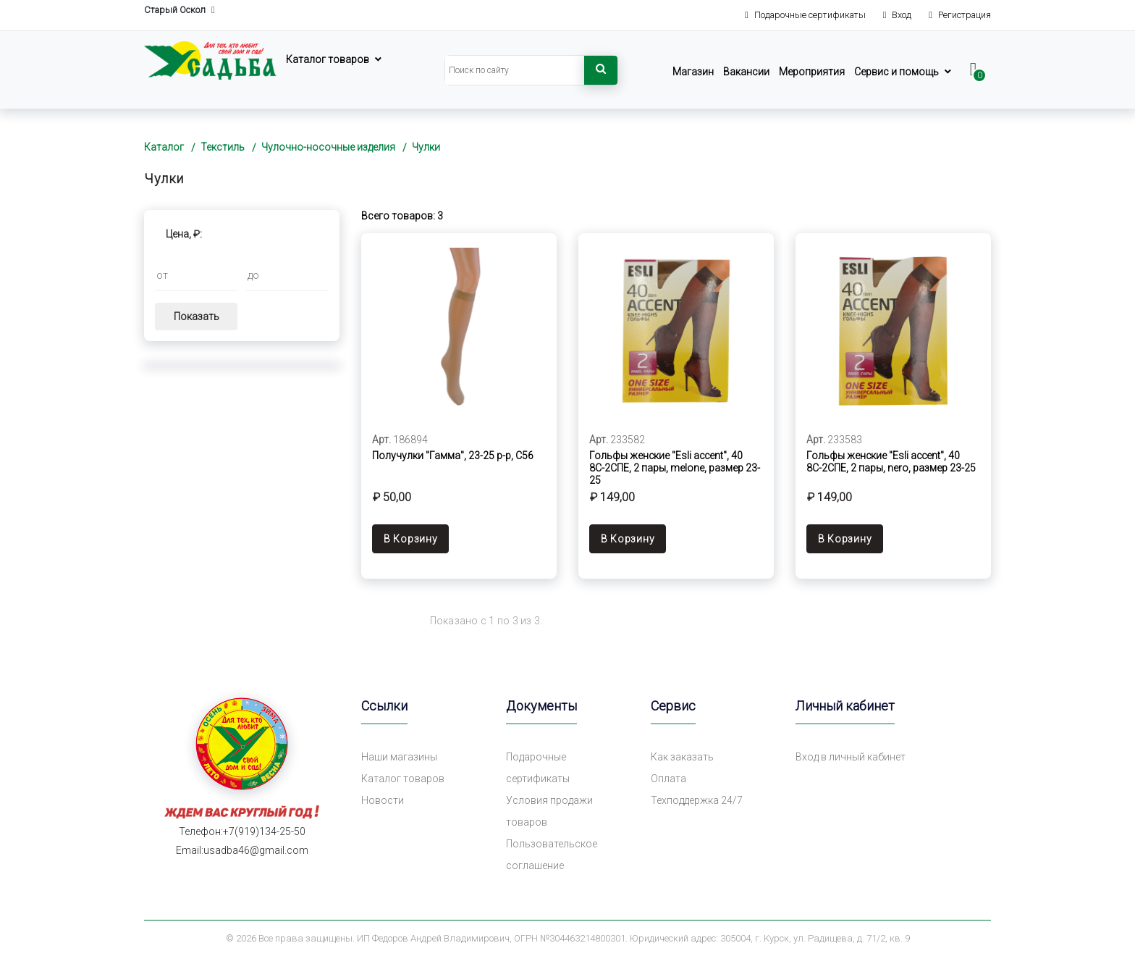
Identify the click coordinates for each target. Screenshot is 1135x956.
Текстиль (223, 147)
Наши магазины (399, 757)
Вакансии (746, 71)
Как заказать (682, 757)
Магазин (693, 71)
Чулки (426, 147)
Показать (196, 316)
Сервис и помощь (896, 71)
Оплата (668, 778)
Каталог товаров (327, 59)
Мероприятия (812, 71)
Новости (382, 800)
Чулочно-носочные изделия (328, 147)
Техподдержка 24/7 (697, 800)
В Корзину (410, 539)
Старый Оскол (179, 10)
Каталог (164, 147)
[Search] (514, 70)
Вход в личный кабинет (851, 757)
